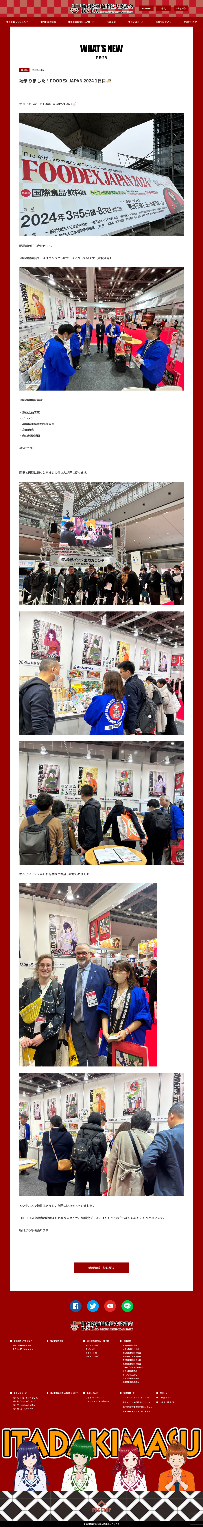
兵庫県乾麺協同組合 (131, 1382)
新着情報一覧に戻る (101, 1267)
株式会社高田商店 (130, 1371)
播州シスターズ (135, 21)
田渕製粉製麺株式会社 (132, 1360)
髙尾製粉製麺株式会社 (132, 1363)
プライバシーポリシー (95, 1397)
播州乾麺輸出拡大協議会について (64, 1393)
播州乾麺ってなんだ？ (17, 21)
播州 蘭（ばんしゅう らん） (24, 1408)
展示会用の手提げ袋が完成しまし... (137, 1406)
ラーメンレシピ (92, 1356)
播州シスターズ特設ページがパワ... (137, 1402)
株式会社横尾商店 (130, 1345)
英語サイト (164, 1393)
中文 (163, 8)
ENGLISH (146, 8)
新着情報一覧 (128, 1393)
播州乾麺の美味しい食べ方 (81, 21)
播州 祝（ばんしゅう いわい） (25, 1405)
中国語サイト (165, 1397)
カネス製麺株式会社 (131, 1378)
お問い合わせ (190, 21)
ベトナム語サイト (167, 1402)
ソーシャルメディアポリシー (98, 1401)
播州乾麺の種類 (48, 21)
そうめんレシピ (92, 1345)
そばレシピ (90, 1349)
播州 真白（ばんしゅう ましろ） (26, 1397)
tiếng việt (181, 8)
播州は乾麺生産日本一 (22, 1345)
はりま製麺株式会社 (131, 1349)
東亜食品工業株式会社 (132, 1356)
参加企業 (111, 21)
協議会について (163, 21)
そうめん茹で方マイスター (24, 1349)
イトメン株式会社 (130, 1374)
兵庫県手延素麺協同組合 (133, 1367)
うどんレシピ (91, 1352)
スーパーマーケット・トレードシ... (137, 1397)
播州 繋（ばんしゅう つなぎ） (25, 1401)
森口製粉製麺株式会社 (132, 1352)
